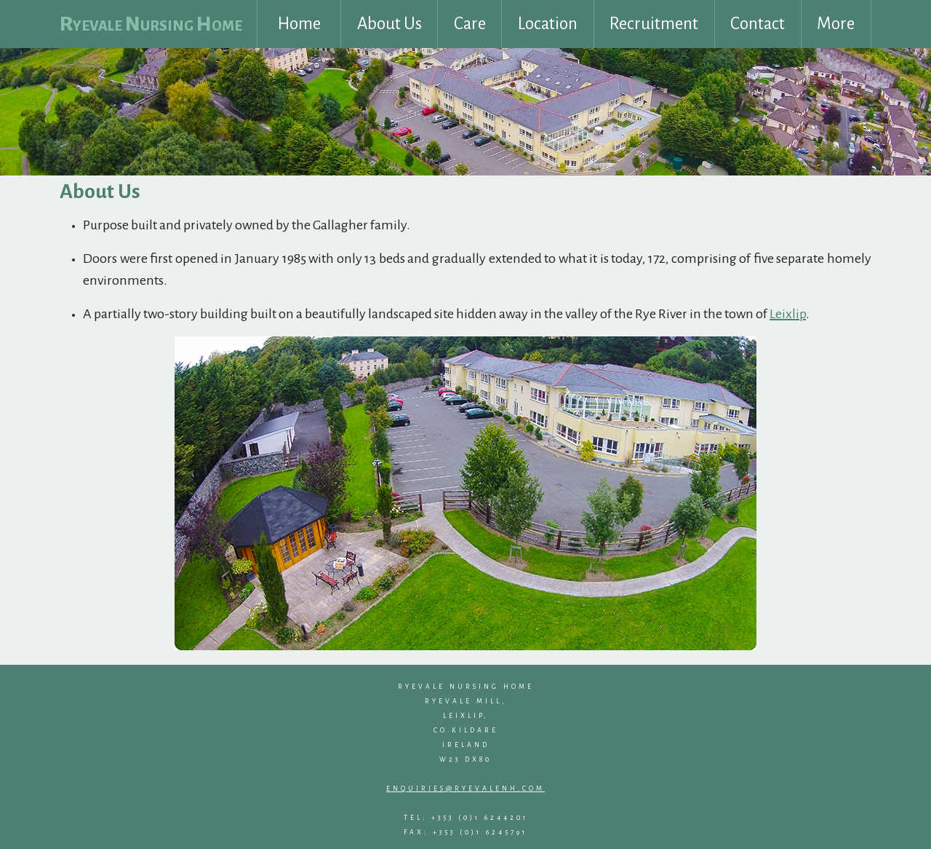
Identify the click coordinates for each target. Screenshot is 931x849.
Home (299, 24)
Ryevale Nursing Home (151, 24)
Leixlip (788, 314)
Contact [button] (757, 24)
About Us (389, 24)
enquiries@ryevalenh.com (465, 788)
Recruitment (654, 24)
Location (548, 24)
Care (470, 24)
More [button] (836, 24)
